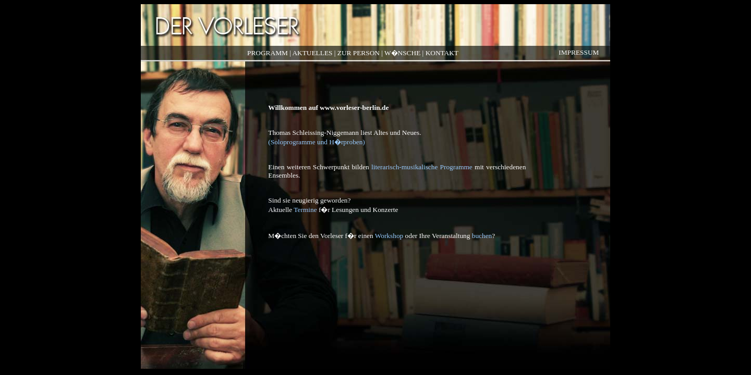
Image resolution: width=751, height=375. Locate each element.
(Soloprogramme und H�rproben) (316, 142)
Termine (305, 210)
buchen (482, 236)
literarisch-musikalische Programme (422, 167)
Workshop (389, 236)
